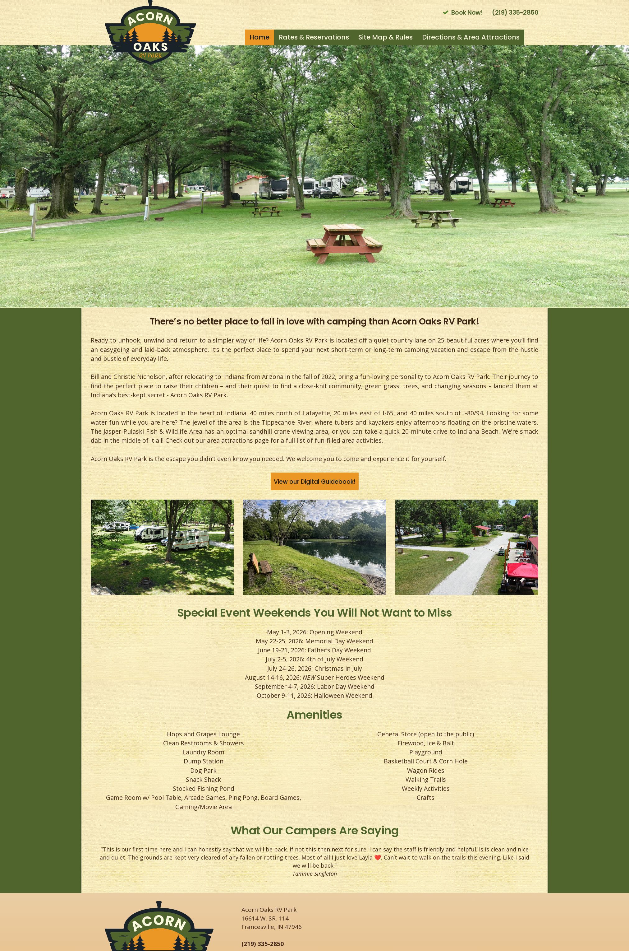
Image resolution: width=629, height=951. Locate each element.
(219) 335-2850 (262, 944)
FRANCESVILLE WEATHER (470, 924)
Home (259, 37)
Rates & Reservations (314, 37)
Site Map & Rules (385, 37)
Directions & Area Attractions (471, 37)
